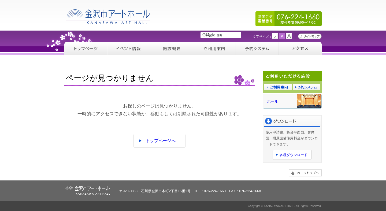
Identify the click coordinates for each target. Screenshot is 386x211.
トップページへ (161, 140)
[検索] (221, 35)
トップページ (85, 48)
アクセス (300, 48)
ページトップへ (305, 172)
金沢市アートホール (108, 16)
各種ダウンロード (293, 155)
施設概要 (171, 48)
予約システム (257, 48)
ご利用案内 (214, 48)
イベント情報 (128, 48)
